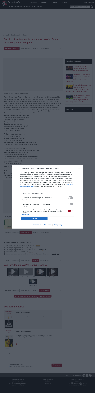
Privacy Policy (58, 225)
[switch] (70, 197)
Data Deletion (37, 225)
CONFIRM (34, 218)
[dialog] (47, 196)
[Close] (79, 168)
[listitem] (47, 194)
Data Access (47, 225)
